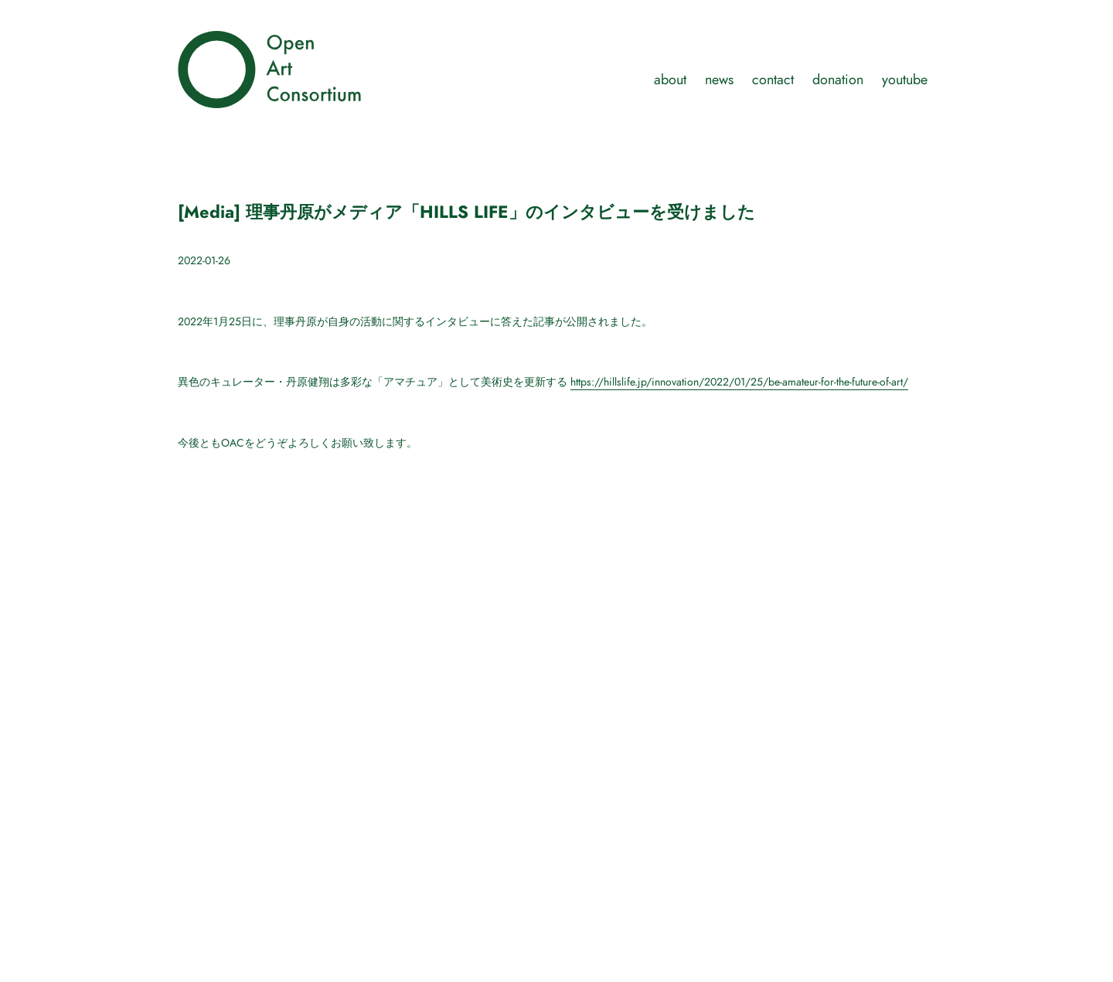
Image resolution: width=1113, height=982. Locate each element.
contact (773, 79)
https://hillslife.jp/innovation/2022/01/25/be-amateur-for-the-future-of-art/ (739, 382)
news (719, 79)
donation (837, 79)
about (670, 79)
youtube (905, 79)
